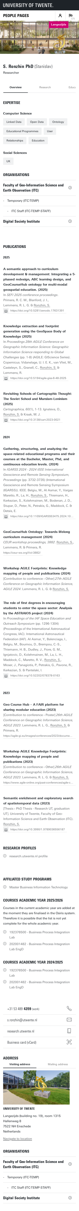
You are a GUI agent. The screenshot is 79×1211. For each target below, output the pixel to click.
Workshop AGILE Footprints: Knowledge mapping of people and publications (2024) (36, 570)
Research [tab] (45, 87)
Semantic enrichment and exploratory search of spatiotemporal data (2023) (38, 800)
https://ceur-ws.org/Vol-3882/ (22, 552)
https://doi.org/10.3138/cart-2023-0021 (35, 419)
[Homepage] (16, 15)
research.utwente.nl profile (28, 856)
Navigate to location (17, 1139)
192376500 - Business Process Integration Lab (39, 934)
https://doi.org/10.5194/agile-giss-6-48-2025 (38, 378)
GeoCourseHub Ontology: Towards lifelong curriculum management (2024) (36, 534)
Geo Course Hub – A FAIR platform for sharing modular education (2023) (33, 707)
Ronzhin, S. (42, 305)
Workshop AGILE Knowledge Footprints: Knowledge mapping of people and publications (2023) (35, 757)
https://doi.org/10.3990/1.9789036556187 (37, 829)
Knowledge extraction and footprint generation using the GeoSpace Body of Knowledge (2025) (34, 331)
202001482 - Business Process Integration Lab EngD (39, 946)
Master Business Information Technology (38, 887)
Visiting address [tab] (19, 1064)
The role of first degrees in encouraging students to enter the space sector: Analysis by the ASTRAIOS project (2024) (37, 608)
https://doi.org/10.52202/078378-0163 (35, 675)
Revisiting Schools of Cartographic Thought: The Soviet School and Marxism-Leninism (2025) (37, 399)
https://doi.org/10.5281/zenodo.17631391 (37, 310)
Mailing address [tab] (58, 1064)
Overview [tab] (16, 87)
